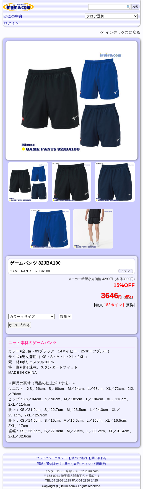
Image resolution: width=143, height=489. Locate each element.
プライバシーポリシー (51, 458)
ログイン (11, 23)
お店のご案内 (78, 458)
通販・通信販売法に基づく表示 (58, 463)
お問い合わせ (98, 458)
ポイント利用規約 (94, 463)
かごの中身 (13, 16)
